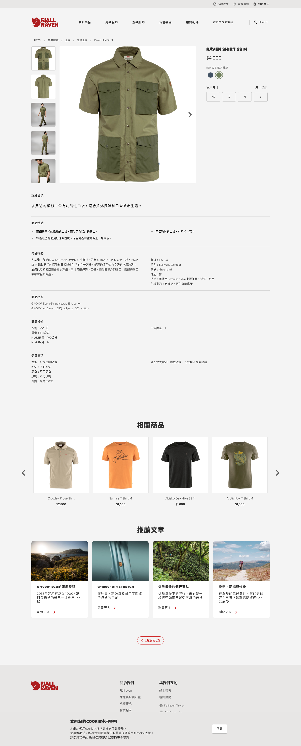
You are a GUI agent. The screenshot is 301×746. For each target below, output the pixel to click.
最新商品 (84, 22)
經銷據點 (165, 697)
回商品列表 (152, 640)
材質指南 (126, 710)
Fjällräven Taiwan (174, 705)
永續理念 (126, 704)
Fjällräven (126, 690)
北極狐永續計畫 (130, 697)
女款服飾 (138, 22)
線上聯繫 (165, 690)
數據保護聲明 (98, 738)
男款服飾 (111, 22)
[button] (190, 115)
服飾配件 (192, 22)
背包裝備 (165, 22)
